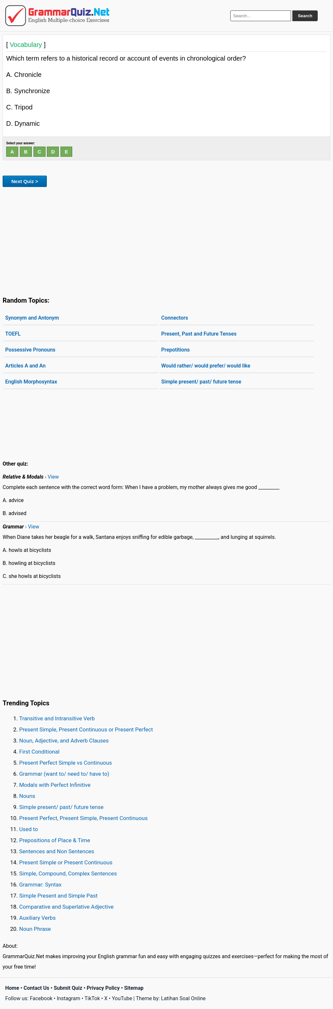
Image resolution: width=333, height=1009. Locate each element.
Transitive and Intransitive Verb (57, 718)
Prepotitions (175, 350)
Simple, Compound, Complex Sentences (68, 873)
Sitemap (134, 988)
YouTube (122, 998)
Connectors (174, 318)
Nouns (27, 796)
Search (305, 15)
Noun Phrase (35, 929)
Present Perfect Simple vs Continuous (65, 762)
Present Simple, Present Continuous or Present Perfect (86, 729)
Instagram (68, 998)
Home (12, 988)
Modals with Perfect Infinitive (54, 785)
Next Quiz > (24, 181)
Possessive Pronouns (30, 350)
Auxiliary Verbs (37, 918)
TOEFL (12, 334)
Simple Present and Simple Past (58, 895)
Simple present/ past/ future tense (201, 382)
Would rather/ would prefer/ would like (205, 366)
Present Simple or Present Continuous (66, 862)
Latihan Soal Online (183, 998)
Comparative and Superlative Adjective (66, 906)
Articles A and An (25, 366)
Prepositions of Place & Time (54, 840)
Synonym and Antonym (32, 318)
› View (52, 477)
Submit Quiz (68, 988)
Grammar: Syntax (40, 884)
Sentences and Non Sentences (56, 851)
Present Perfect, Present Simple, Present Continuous (83, 818)
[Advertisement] (166, 240)
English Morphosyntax (31, 382)
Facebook (41, 998)
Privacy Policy (103, 988)
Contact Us (36, 988)
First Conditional (39, 751)
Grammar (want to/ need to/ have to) (64, 774)
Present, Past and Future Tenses (199, 334)
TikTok (92, 998)
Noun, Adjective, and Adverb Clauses (64, 740)
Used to (28, 829)
